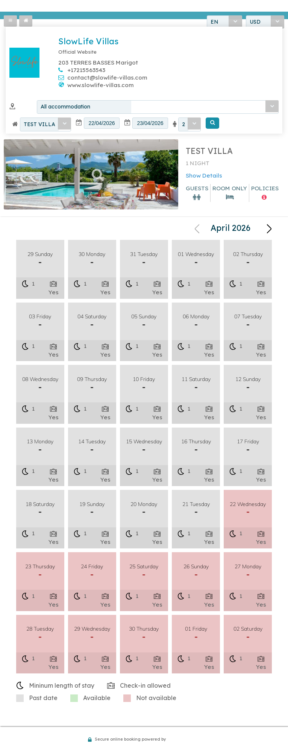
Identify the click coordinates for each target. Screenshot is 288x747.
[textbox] (102, 124)
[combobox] (158, 108)
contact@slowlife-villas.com (107, 78)
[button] (212, 124)
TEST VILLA (39, 125)
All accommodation (65, 107)
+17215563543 (86, 70)
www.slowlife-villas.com (100, 85)
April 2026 (230, 229)
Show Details (204, 176)
